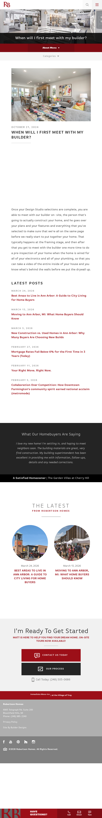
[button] (87, 8)
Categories (49, 56)
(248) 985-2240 (18, 716)
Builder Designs (18, 728)
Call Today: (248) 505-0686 (51, 680)
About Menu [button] (50, 48)
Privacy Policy (10, 722)
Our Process (55, 669)
